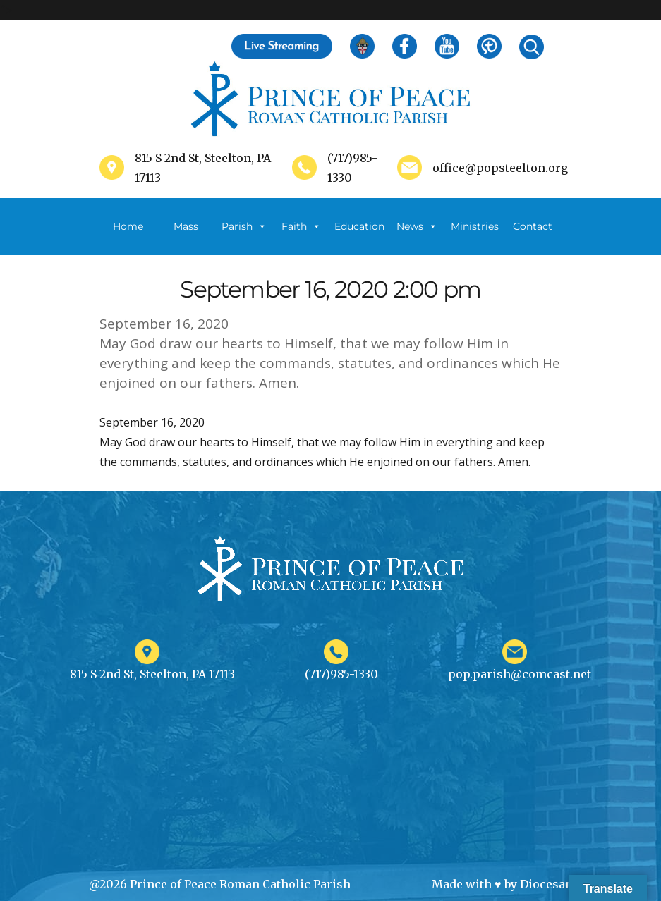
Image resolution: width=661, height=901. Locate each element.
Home (128, 226)
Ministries (475, 237)
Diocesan (546, 884)
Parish (244, 226)
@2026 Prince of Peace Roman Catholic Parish (220, 884)
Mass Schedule (186, 237)
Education (359, 226)
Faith (301, 226)
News (416, 226)
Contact (532, 226)
